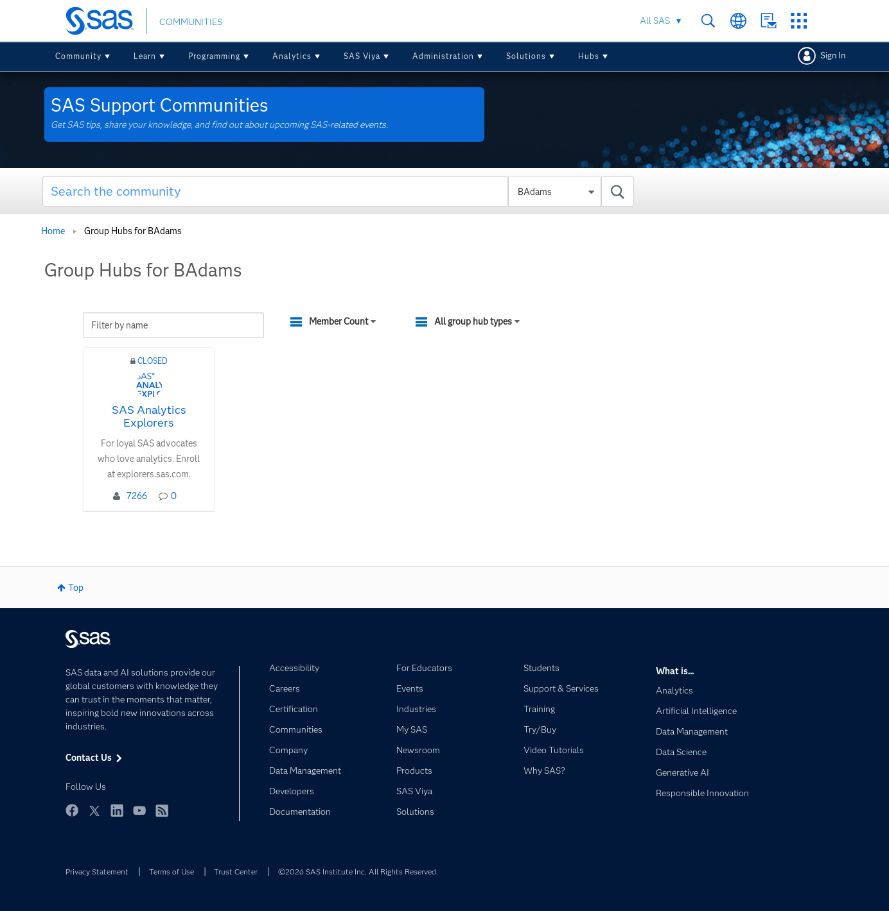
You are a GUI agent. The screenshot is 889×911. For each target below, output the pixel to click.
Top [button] (76, 587)
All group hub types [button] (473, 321)
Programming (214, 56)
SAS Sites (799, 21)
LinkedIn (116, 810)
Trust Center (236, 871)
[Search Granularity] (554, 192)
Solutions (526, 56)
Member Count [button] (338, 321)
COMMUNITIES (190, 22)
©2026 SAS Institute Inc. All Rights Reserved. (358, 871)
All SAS (655, 20)
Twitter (94, 810)
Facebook (72, 810)
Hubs (588, 56)
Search (708, 21)
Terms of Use (171, 871)
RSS (161, 810)
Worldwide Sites (738, 21)
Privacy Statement (97, 871)
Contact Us (769, 21)
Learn (145, 56)
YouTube (139, 810)
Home (53, 231)
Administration (443, 56)
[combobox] (338, 191)
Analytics (292, 56)
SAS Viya (362, 56)
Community (78, 56)
